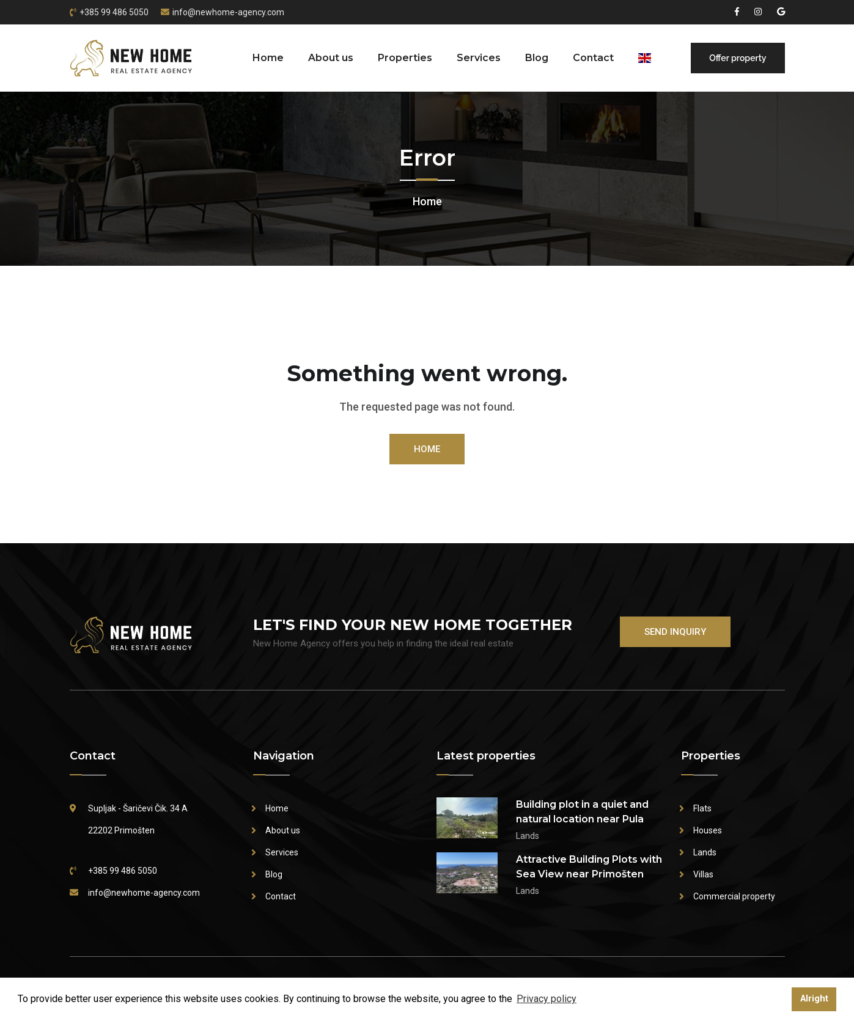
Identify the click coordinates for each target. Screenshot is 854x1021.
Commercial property (734, 896)
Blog (536, 58)
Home (268, 58)
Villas (703, 874)
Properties (405, 58)
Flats (702, 808)
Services (479, 58)
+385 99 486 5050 (114, 12)
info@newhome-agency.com (228, 12)
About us (330, 58)
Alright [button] (814, 999)
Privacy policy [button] (546, 999)
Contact (593, 58)
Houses (707, 830)
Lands (704, 852)
